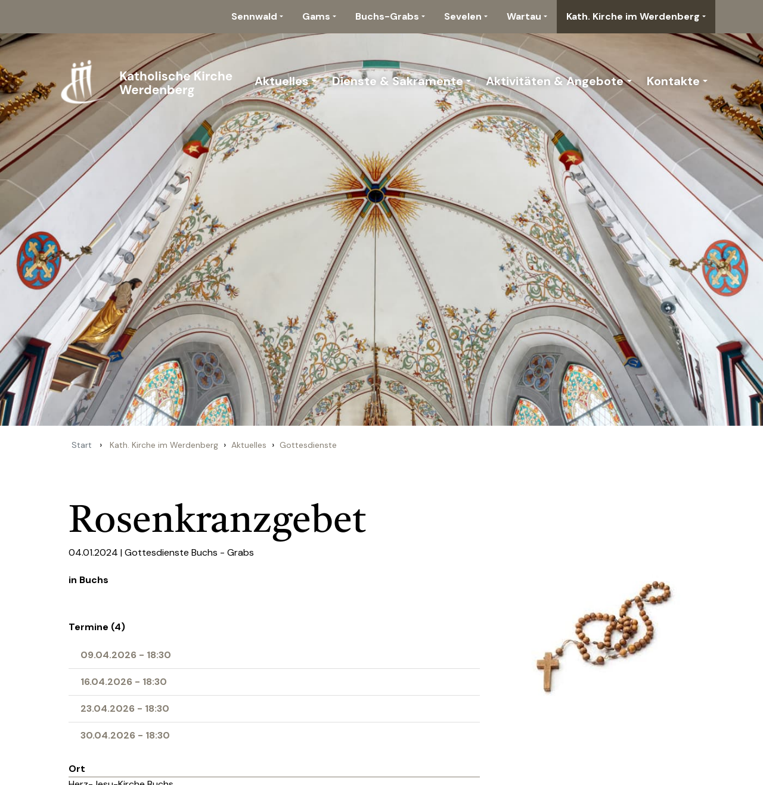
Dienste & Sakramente (397, 81)
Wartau (524, 16)
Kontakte (673, 81)
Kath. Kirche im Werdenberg (633, 16)
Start (82, 445)
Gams (316, 16)
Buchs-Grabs (387, 16)
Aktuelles (282, 81)
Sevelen (463, 16)
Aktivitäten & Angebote (555, 81)
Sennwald (254, 16)
